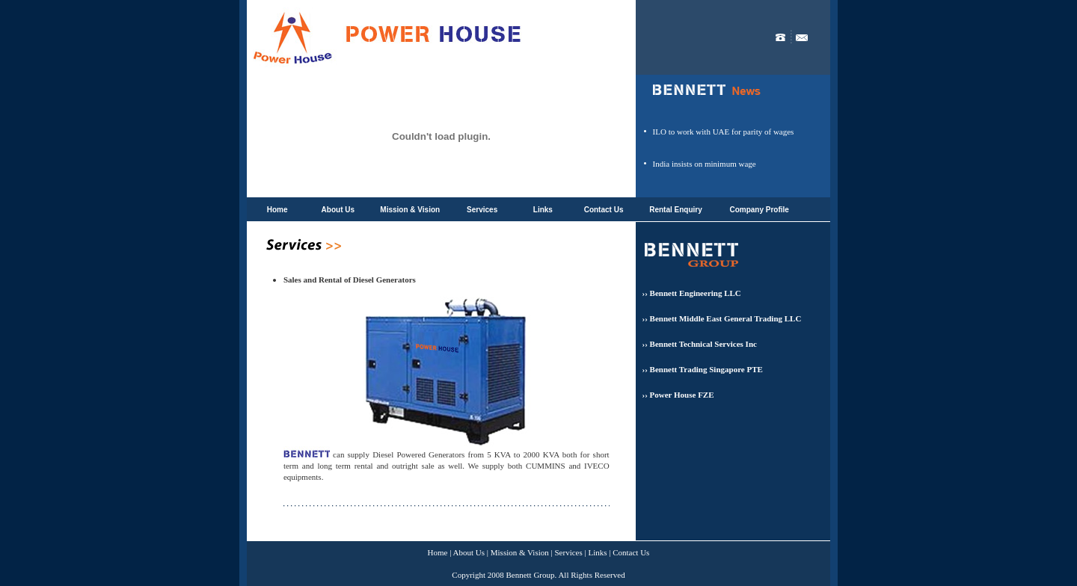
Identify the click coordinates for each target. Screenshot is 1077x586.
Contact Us (604, 210)
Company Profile (758, 210)
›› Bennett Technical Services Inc (699, 343)
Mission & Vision (410, 210)
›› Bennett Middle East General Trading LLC (722, 318)
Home (277, 210)
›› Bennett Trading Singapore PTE (702, 369)
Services (482, 210)
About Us (338, 210)
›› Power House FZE (678, 394)
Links (543, 210)
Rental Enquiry (675, 210)
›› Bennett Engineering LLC (691, 293)
